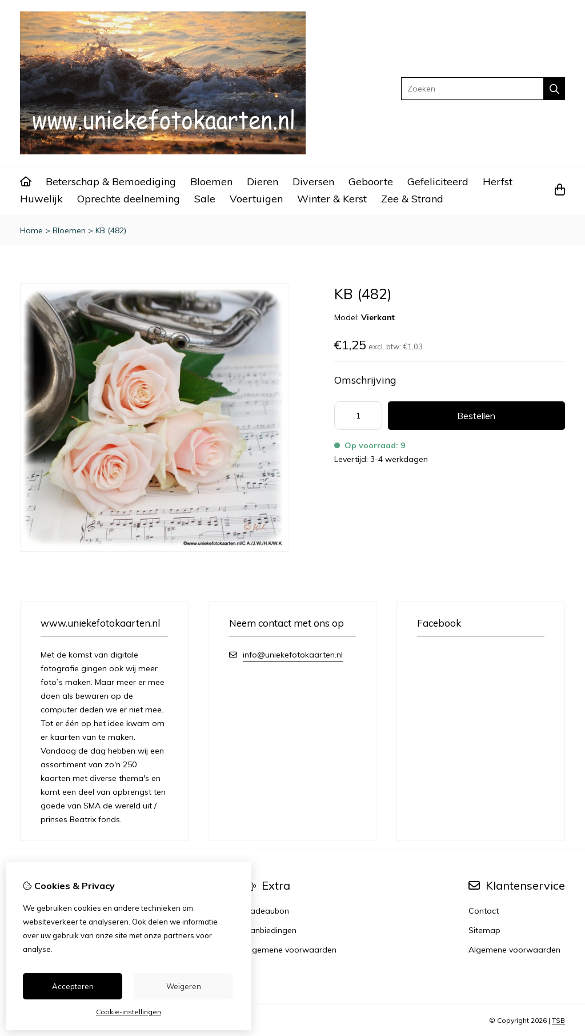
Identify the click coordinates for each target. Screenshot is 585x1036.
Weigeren (183, 986)
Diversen (313, 181)
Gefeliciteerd (437, 181)
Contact (483, 911)
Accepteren (73, 986)
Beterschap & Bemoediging (111, 181)
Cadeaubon (267, 911)
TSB (558, 1020)
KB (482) (110, 230)
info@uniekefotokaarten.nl (293, 655)
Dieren (262, 181)
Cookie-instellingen (128, 1011)
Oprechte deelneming (128, 198)
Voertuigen (256, 198)
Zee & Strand (412, 198)
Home (31, 230)
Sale (204, 198)
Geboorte (370, 181)
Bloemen (211, 181)
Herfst (497, 181)
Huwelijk (41, 198)
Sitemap (484, 930)
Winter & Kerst (332, 198)
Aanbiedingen (270, 930)
